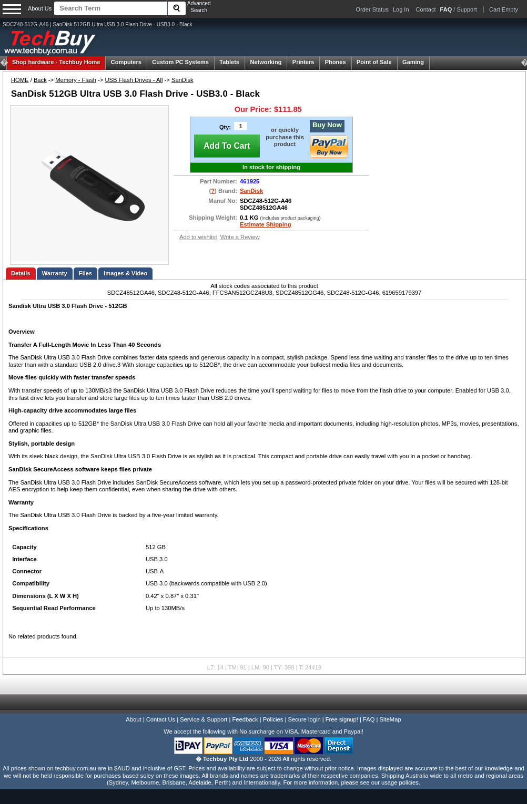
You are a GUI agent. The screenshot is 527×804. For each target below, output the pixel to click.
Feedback (245, 719)
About (133, 719)
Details (21, 273)
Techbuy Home (56, 62)
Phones (335, 62)
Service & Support (203, 719)
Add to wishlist (198, 237)
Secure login (304, 719)
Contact (426, 9)
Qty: (225, 127)
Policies (273, 719)
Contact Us (160, 719)
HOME (20, 80)
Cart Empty (503, 9)
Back (40, 80)
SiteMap (390, 719)
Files (86, 273)
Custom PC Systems (180, 62)
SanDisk (182, 80)
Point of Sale (374, 62)
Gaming (413, 62)
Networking (265, 62)
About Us (40, 8)
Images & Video (125, 273)
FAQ (368, 719)
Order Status (372, 9)
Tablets (229, 62)
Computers (126, 62)
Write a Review (240, 237)
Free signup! (342, 719)
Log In (401, 9)
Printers (303, 62)
